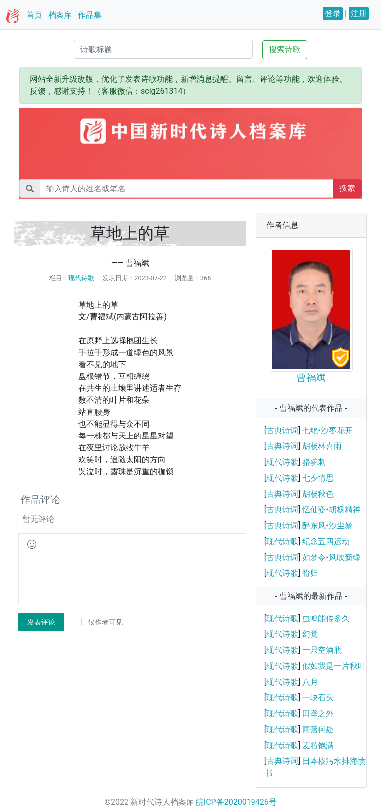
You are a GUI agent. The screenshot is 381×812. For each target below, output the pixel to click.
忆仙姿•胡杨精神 (331, 509)
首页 (34, 15)
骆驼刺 (314, 462)
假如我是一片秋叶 (334, 666)
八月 (310, 682)
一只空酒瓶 (322, 650)
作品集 (90, 15)
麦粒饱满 (318, 745)
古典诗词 (282, 430)
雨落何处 (318, 729)
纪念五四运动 (326, 541)
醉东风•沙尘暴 (327, 525)
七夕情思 (318, 478)
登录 (333, 13)
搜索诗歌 (285, 49)
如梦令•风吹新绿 (331, 557)
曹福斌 (311, 377)
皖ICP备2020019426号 (236, 802)
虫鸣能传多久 (326, 618)
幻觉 (310, 634)
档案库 (60, 15)
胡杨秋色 (318, 494)
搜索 (347, 188)
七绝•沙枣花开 (327, 430)
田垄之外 (318, 713)
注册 (359, 13)
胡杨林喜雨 (322, 446)
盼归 (310, 573)
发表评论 (41, 622)
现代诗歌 (81, 278)
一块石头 (318, 697)
